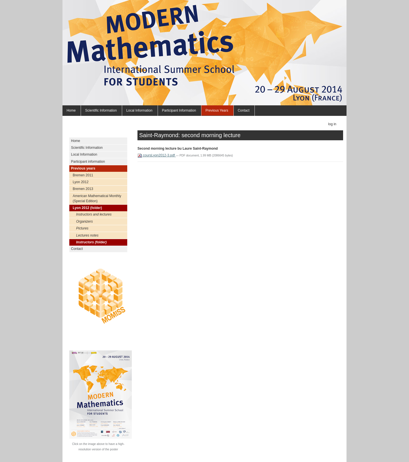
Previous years (216, 110)
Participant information (179, 110)
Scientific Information (101, 110)
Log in (332, 124)
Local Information (139, 110)
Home (71, 110)
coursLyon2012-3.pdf (156, 155)
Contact (243, 110)
